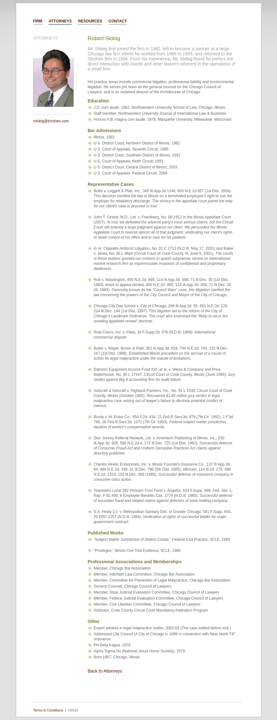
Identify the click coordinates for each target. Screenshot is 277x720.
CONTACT (118, 21)
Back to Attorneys (105, 671)
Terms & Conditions (48, 710)
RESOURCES (90, 21)
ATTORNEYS (60, 21)
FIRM (37, 21)
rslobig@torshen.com (51, 121)
